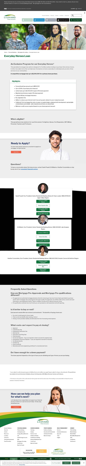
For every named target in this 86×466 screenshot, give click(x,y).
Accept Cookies (76, 463)
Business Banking (39, 20)
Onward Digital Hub (76, 20)
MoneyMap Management (75, 435)
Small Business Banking (35, 437)
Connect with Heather (43, 262)
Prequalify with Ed (43, 241)
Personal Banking (27, 20)
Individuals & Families (48, 433)
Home (5, 52)
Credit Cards (19, 443)
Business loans (34, 433)
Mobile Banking (73, 431)
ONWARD (76, 8)
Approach (59, 433)
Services (59, 430)
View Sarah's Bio (43, 205)
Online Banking (73, 430)
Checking (32, 430)
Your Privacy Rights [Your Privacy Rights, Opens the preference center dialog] (56, 463)
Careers (56, 15)
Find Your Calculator (41, 451)
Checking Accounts (21, 431)
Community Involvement (9, 439)
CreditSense (72, 439)
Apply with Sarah (43, 214)
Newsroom (6, 433)
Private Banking (50, 20)
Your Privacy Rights (14, 459)
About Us (52, 15)
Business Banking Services (36, 439)
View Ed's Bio (43, 237)
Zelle (71, 437)
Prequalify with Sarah (43, 209)
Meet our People (20, 445)
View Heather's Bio (43, 266)
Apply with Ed (43, 245)
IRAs (18, 439)
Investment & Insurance (62, 431)
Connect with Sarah (43, 201)
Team (58, 435)
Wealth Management (62, 20)
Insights (58, 437)
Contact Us (67, 15)
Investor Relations (45, 15)
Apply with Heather (43, 270)
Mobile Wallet (73, 433)
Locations (61, 15)
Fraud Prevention (7, 441)
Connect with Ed (43, 232)
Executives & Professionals (49, 431)
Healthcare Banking (34, 435)
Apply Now (16, 152)
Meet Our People (34, 443)
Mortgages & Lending (23, 52)
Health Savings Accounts (22, 437)
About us (6, 430)
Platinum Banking (20, 430)
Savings (32, 431)
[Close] (83, 463)
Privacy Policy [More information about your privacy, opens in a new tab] (22, 465)
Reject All (66, 463)
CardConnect (72, 441)
